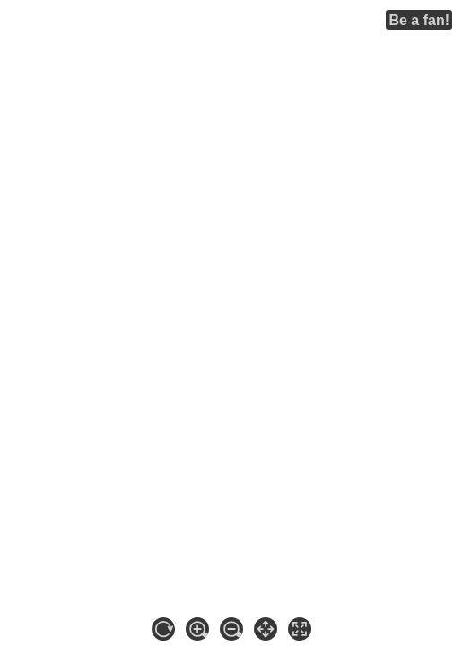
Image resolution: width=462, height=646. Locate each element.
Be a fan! (418, 20)
